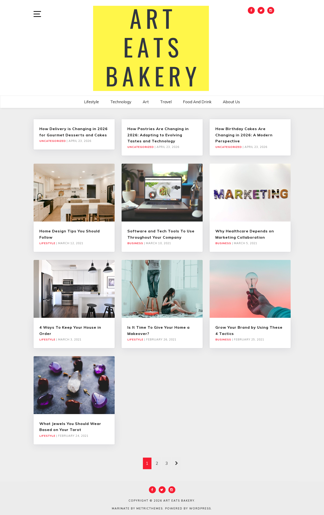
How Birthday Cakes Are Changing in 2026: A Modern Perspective (244, 134)
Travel (166, 101)
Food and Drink (197, 101)
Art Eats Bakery (178, 501)
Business (135, 243)
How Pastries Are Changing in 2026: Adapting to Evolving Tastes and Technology (158, 134)
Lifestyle (91, 101)
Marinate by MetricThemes (137, 508)
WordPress (200, 508)
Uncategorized (52, 141)
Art (146, 101)
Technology (120, 101)
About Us (231, 101)
